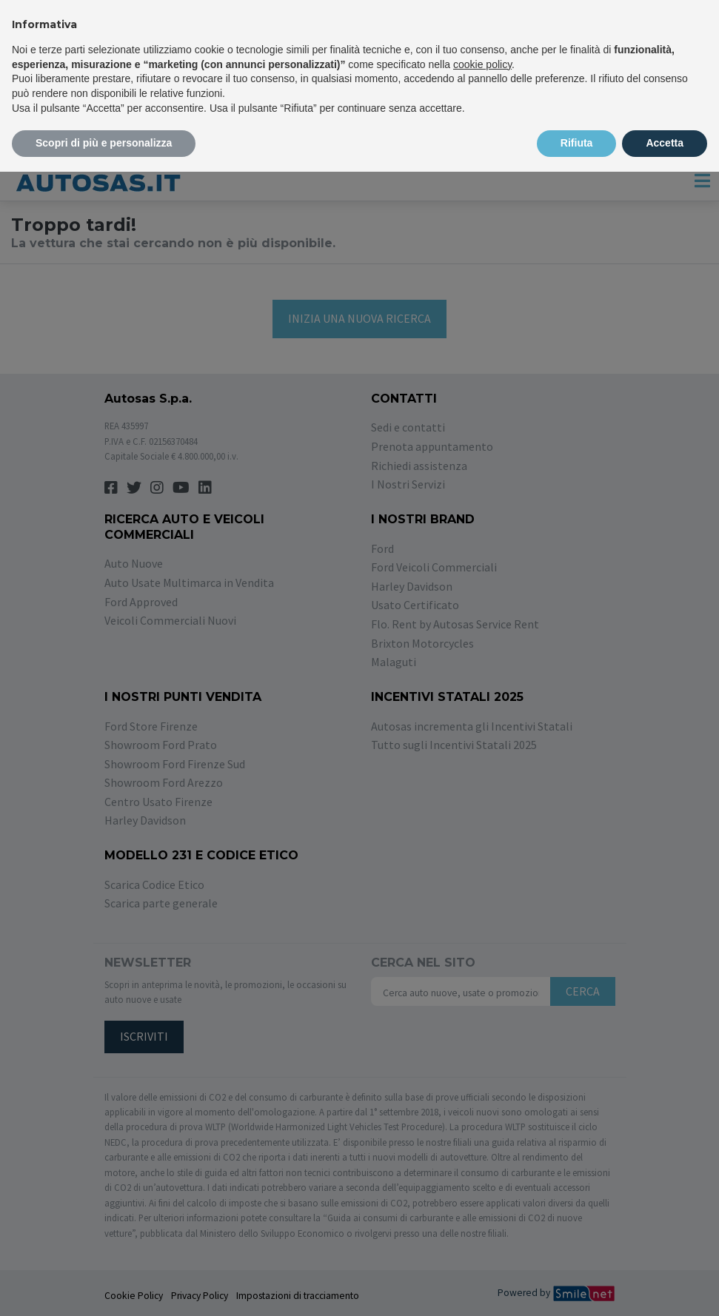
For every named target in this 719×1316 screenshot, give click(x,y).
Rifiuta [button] (577, 143)
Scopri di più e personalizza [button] (104, 143)
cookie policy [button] (482, 64)
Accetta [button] (664, 143)
